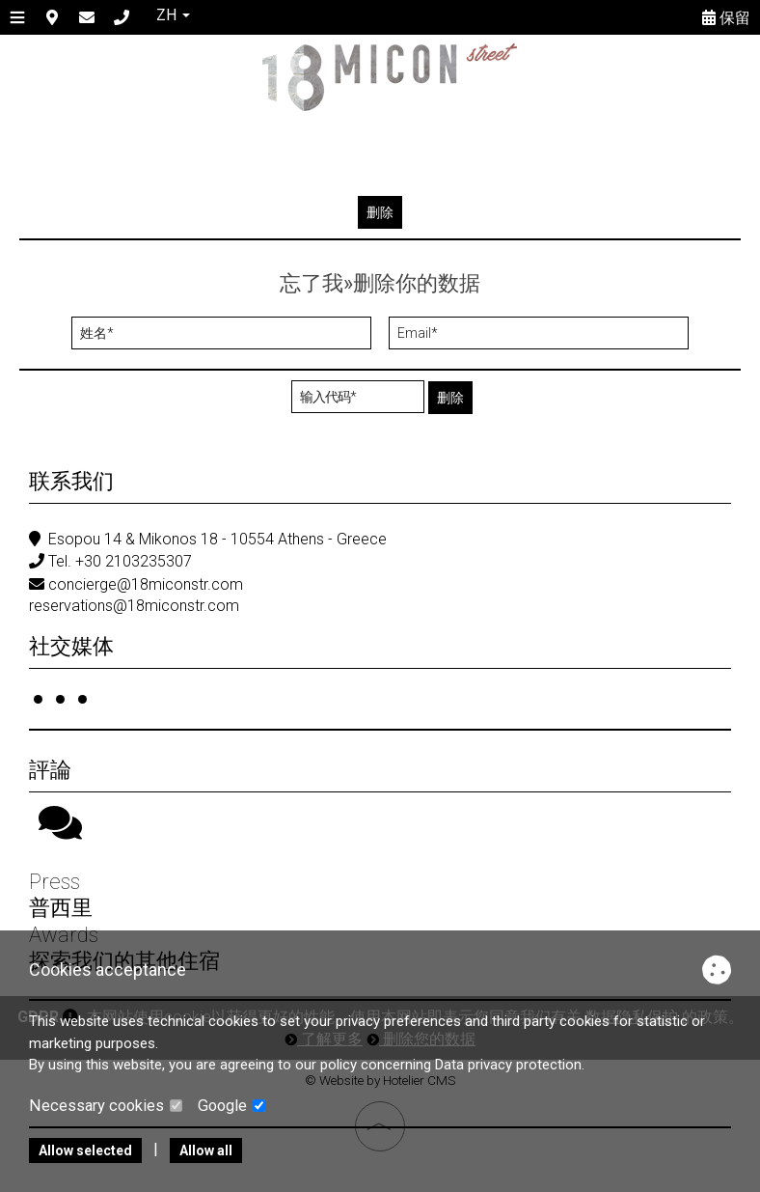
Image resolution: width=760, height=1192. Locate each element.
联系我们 (71, 481)
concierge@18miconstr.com (145, 584)
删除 (380, 212)
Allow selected (85, 1150)
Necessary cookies (105, 1105)
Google (231, 1105)
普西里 (61, 909)
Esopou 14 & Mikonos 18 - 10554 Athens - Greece (217, 539)
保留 (726, 18)
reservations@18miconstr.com (134, 605)
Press (54, 883)
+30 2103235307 (133, 561)
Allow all (205, 1150)
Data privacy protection (508, 1064)
